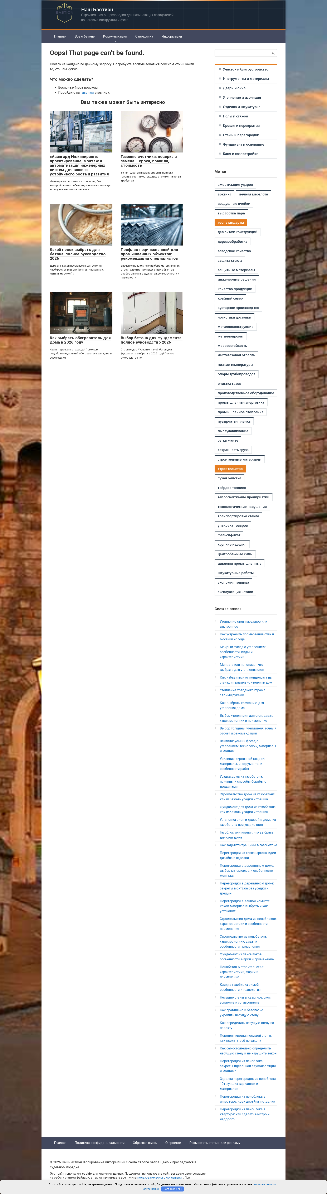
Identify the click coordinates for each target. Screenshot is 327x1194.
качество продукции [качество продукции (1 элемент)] (235, 289)
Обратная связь (145, 1143)
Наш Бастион (97, 10)
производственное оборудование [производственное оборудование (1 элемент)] (246, 393)
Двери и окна (234, 88)
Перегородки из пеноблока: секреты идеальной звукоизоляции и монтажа (248, 1066)
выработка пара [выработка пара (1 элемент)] (231, 213)
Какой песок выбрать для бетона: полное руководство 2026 (78, 254)
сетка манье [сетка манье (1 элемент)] (228, 440)
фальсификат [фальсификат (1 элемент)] (229, 535)
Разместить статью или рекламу (214, 1143)
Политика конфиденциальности (100, 1143)
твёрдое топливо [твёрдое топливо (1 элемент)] (232, 487)
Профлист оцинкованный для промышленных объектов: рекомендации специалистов (149, 254)
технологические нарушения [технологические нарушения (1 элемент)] (242, 506)
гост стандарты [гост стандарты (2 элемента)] (231, 222)
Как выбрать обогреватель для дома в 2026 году (80, 340)
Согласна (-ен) (173, 1188)
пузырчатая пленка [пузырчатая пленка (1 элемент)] (234, 421)
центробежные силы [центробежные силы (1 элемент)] (235, 554)
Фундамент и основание (243, 144)
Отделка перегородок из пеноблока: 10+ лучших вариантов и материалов (248, 1084)
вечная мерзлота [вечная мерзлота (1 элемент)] (253, 194)
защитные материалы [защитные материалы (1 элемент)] (236, 270)
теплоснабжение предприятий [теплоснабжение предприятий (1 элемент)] (243, 497)
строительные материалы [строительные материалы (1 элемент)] (240, 459)
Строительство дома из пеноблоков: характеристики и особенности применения (248, 924)
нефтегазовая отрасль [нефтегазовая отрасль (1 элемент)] (236, 355)
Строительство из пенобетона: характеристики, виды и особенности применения (243, 941)
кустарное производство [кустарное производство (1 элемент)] (238, 307)
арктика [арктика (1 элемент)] (224, 194)
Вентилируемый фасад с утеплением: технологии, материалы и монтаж (248, 746)
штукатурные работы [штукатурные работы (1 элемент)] (236, 573)
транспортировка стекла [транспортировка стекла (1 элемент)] (238, 516)
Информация (171, 36)
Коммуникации (115, 36)
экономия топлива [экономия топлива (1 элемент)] (233, 582)
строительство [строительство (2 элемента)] (230, 468)
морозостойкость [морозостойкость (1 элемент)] (232, 345)
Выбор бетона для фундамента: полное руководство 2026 (151, 340)
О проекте (173, 1143)
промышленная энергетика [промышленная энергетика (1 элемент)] (241, 402)
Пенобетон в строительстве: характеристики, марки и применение (242, 972)
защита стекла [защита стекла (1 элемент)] (230, 260)
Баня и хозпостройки (240, 153)
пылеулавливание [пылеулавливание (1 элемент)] (233, 431)
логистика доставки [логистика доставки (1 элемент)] (234, 317)
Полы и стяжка (235, 116)
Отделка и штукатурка (241, 107)
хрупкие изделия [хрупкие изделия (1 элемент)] (232, 544)
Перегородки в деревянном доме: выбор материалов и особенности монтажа (247, 871)
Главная (60, 36)
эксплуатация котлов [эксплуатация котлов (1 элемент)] (235, 591)
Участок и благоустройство (245, 69)
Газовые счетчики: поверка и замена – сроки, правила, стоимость (149, 161)
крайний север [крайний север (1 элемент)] (230, 298)
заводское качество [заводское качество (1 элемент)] (234, 251)
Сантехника (144, 36)
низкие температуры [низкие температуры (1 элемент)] (235, 364)
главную (87, 92)
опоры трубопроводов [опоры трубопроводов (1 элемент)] (236, 374)
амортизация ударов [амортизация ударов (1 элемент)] (235, 184)
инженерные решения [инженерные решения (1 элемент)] (237, 279)
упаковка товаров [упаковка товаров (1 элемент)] (233, 525)
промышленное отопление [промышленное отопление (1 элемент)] (240, 412)
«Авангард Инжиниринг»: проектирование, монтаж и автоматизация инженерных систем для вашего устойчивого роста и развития (79, 165)
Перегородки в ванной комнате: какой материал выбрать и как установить (245, 906)
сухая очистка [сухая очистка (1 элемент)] (229, 478)
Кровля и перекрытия (241, 125)
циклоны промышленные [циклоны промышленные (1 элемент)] (239, 563)
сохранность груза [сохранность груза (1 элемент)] (233, 449)
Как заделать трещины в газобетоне (248, 845)
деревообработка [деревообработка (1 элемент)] (232, 241)
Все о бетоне (85, 36)
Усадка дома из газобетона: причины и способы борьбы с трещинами (243, 781)
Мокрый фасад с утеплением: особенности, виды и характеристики (243, 652)
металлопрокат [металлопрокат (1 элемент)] (231, 336)
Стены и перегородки (241, 135)
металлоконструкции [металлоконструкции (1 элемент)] (236, 326)
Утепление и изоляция (242, 97)
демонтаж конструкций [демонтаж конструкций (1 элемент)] (237, 232)
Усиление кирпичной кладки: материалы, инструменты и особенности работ (242, 764)
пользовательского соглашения (160, 1177)
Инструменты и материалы (246, 78)
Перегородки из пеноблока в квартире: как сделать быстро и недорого (244, 1114)
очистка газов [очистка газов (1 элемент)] (229, 383)
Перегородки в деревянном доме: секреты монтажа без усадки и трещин (247, 888)
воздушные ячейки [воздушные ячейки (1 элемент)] (234, 203)
